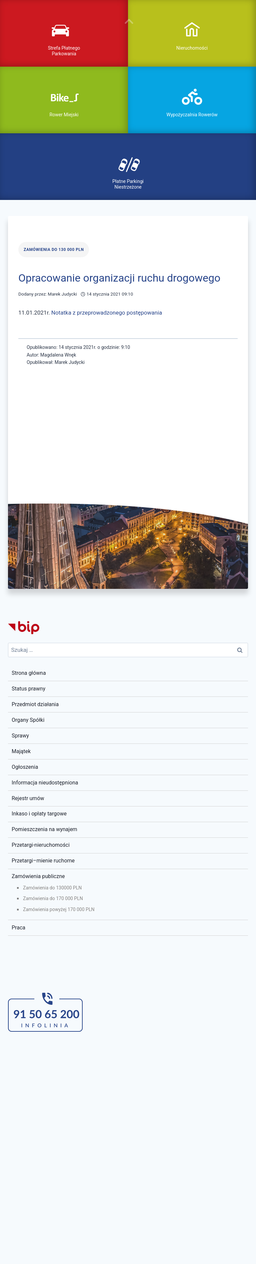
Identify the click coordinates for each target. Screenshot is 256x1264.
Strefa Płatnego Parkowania (64, 50)
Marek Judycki (62, 294)
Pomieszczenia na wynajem (44, 829)
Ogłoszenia (25, 767)
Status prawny (28, 688)
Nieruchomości (192, 48)
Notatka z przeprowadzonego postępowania (106, 312)
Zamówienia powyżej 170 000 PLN (58, 909)
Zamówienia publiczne (38, 876)
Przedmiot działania (35, 704)
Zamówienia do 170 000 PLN (53, 898)
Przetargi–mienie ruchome (43, 860)
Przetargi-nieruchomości (41, 845)
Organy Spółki (28, 720)
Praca (18, 927)
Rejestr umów (28, 798)
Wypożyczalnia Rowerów (191, 114)
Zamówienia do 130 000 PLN (54, 249)
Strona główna (29, 673)
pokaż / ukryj (128, 21)
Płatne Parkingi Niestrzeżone (128, 184)
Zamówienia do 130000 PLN (52, 887)
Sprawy (20, 735)
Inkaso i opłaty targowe (39, 813)
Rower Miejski (64, 114)
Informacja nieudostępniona (45, 782)
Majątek (21, 751)
